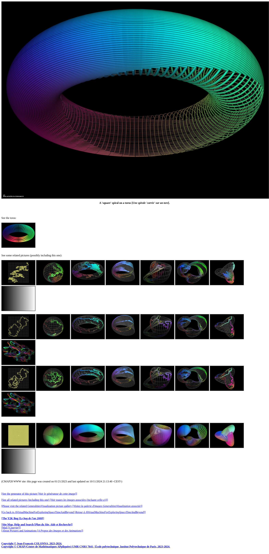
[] (22, 518)
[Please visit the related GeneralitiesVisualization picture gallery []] (71, 506)
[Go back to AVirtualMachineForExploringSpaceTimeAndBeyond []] (73, 512)
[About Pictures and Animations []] (42, 530)
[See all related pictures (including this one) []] (54, 499)
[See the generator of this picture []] (39, 493)
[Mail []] (11, 527)
